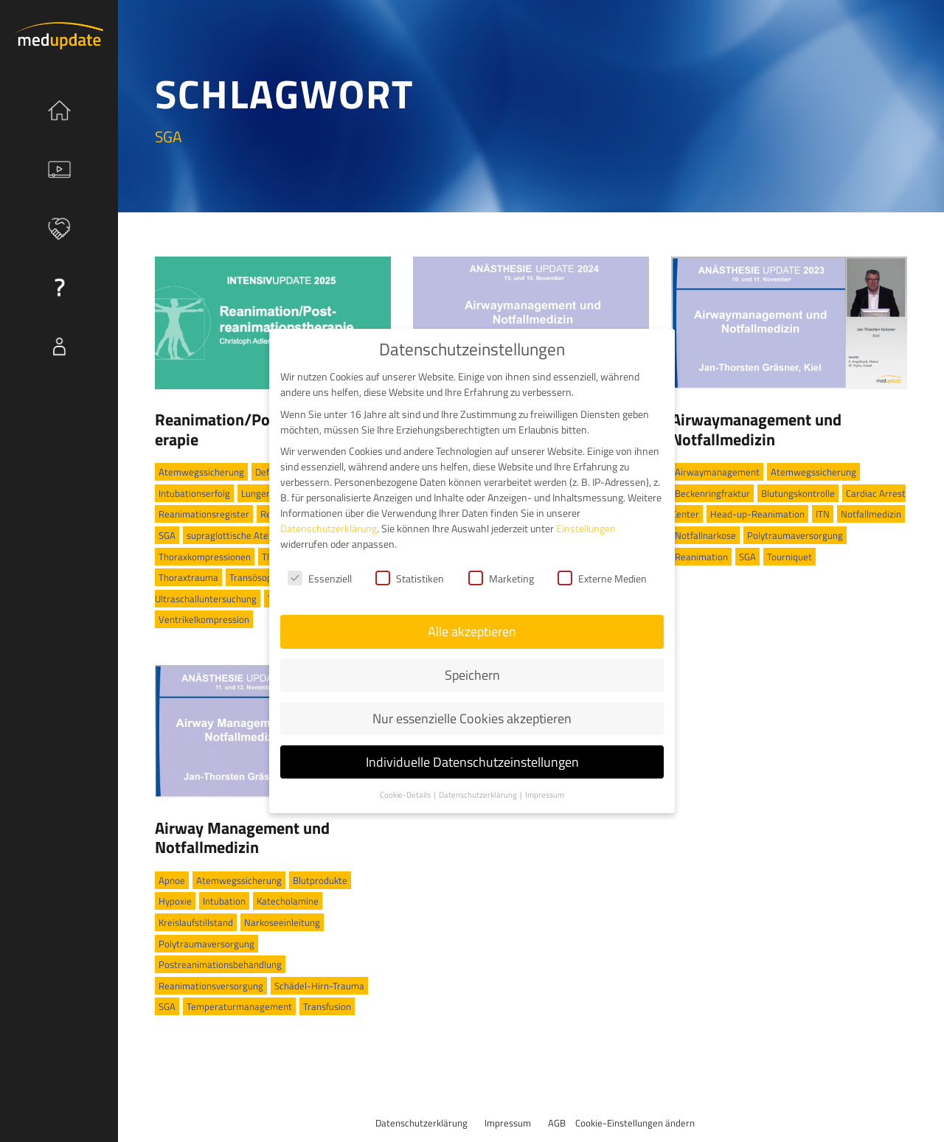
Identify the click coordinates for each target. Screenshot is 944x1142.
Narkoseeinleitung (282, 922)
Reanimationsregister (204, 513)
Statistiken (409, 564)
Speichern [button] (472, 661)
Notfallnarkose (705, 535)
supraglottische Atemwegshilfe (251, 535)
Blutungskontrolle (798, 493)
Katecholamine (288, 901)
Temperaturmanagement (239, 1006)
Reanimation (701, 556)
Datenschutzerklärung (421, 1122)
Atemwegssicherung (201, 471)
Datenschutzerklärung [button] (478, 781)
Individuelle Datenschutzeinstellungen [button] (472, 748)
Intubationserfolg (194, 493)
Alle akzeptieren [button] (472, 617)
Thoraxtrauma (188, 577)
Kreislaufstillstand (196, 922)
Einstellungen (586, 514)
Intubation (224, 901)
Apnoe (172, 880)
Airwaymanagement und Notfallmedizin (756, 429)
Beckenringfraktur (712, 493)
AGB (557, 1122)
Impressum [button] (544, 781)
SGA (167, 535)
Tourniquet (789, 556)
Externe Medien (602, 564)
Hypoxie (175, 901)
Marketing (501, 564)
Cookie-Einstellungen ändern (635, 1122)
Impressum (508, 1122)
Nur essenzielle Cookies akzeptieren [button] (472, 704)
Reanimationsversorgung (211, 985)
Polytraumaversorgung (795, 535)
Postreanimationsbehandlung (220, 964)
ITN (823, 513)
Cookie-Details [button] (406, 781)
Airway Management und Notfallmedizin (242, 837)
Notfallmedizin (871, 513)
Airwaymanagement (717, 471)
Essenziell (320, 564)
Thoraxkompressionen (205, 556)
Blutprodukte (320, 880)
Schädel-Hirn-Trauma (319, 985)
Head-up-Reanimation (757, 513)
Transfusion (327, 1006)
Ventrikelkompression (204, 619)
